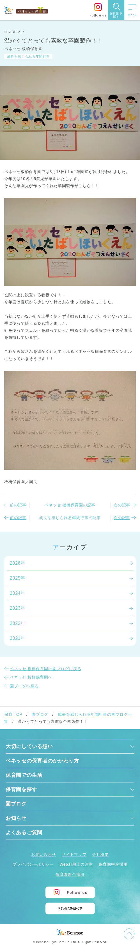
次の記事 (122, 505)
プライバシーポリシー (33, 864)
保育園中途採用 (113, 864)
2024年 (17, 593)
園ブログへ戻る (24, 686)
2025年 (17, 578)
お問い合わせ (43, 854)
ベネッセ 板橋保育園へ (31, 677)
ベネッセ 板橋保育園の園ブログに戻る (45, 669)
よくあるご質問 (24, 832)
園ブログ (40, 714)
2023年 (17, 608)
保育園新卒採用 (70, 874)
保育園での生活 (24, 775)
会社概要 (100, 854)
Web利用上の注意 (76, 864)
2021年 (17, 638)
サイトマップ (74, 854)
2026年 (17, 563)
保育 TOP (13, 714)
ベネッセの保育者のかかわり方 (42, 761)
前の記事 (18, 505)
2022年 (17, 623)
